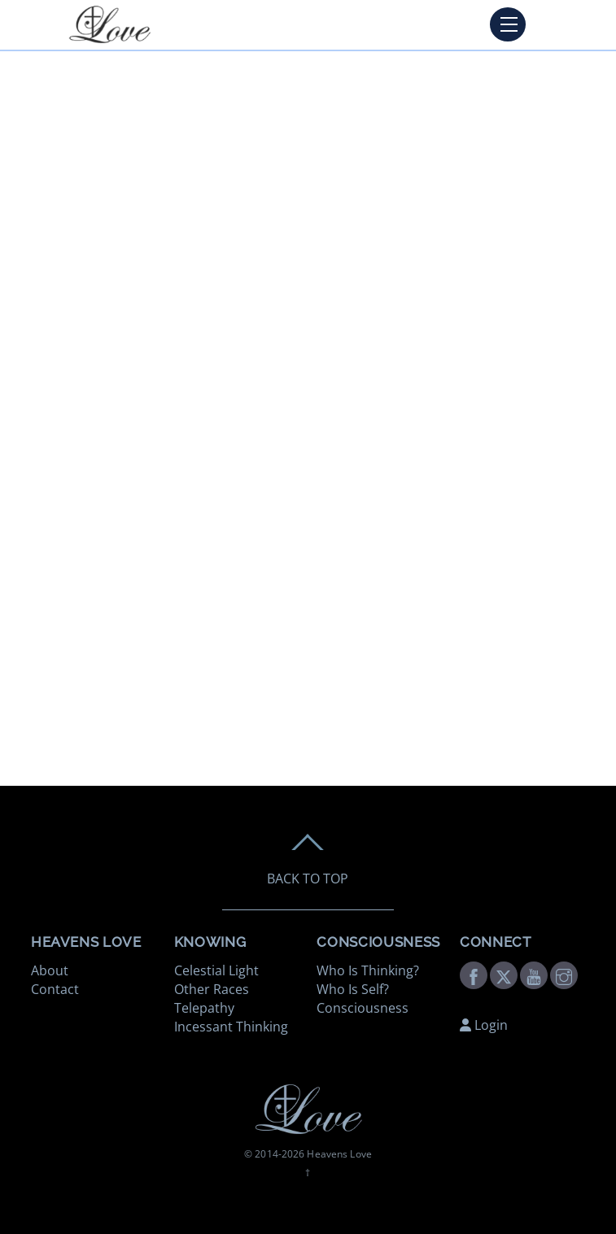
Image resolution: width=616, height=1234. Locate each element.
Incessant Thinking (231, 1027)
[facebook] (473, 974)
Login (484, 1025)
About (49, 970)
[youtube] (534, 974)
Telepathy (204, 1008)
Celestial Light (216, 970)
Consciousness (362, 1008)
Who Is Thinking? (368, 970)
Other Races (211, 989)
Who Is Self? (353, 989)
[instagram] (564, 974)
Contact (55, 989)
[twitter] (504, 974)
